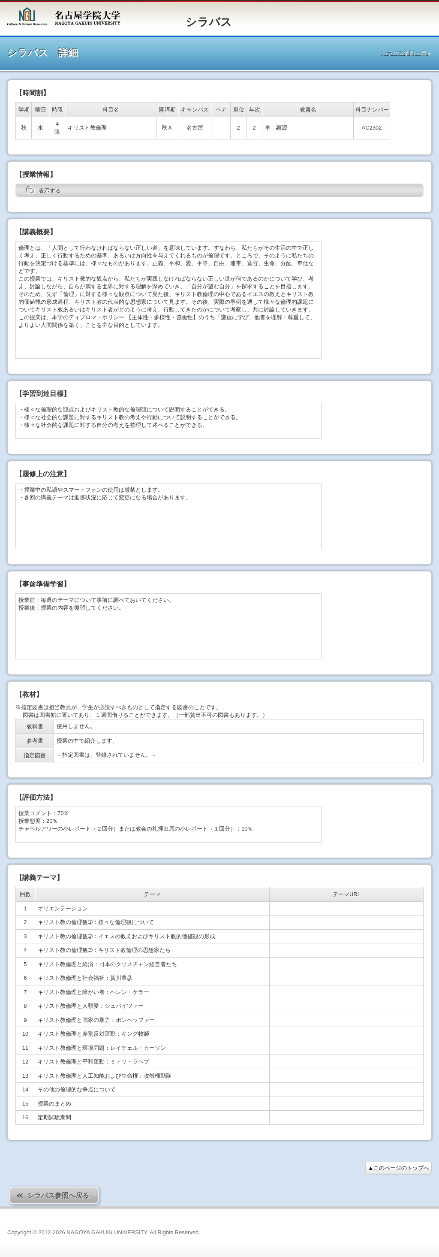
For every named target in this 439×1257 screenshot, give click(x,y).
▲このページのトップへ (398, 1168)
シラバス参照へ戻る (407, 53)
